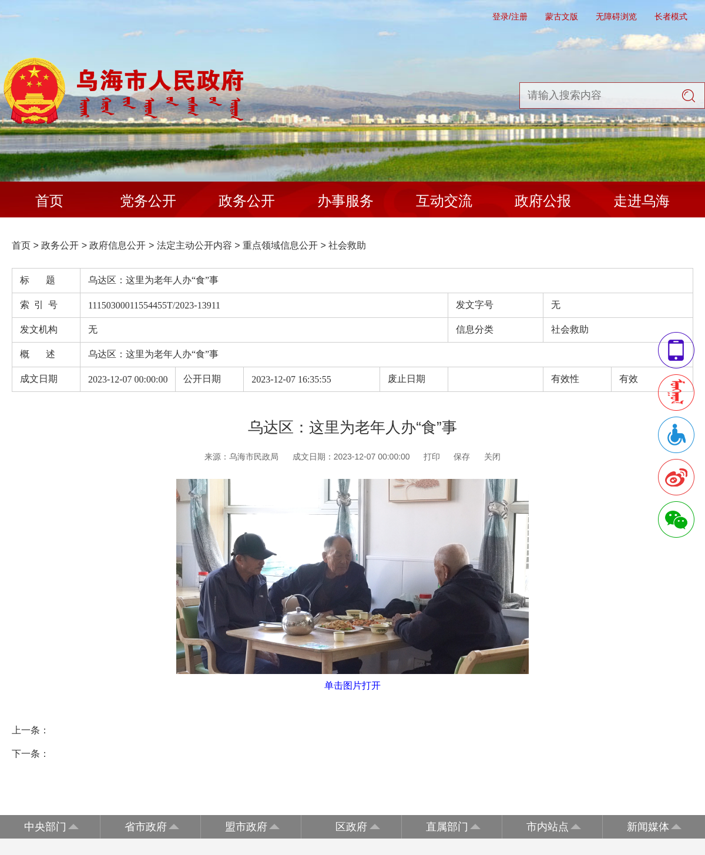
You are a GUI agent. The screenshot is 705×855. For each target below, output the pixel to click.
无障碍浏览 (616, 16)
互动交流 (444, 201)
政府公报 (543, 201)
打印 (432, 456)
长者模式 (670, 16)
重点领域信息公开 (280, 245)
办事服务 (345, 201)
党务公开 (148, 201)
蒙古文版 (561, 16)
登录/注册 (510, 16)
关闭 (492, 456)
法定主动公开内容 (194, 245)
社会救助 (347, 245)
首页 (49, 201)
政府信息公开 (117, 245)
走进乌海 (641, 201)
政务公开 (247, 201)
